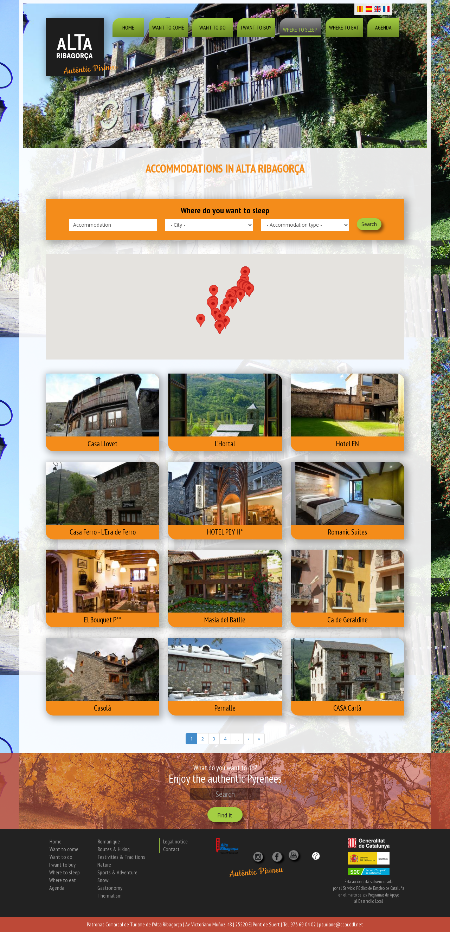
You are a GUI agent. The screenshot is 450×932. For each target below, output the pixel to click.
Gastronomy (109, 887)
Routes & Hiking (114, 849)
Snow (102, 880)
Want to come (168, 27)
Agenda (383, 27)
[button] (213, 305)
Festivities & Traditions (121, 856)
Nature (104, 864)
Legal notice (175, 841)
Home (128, 27)
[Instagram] (258, 854)
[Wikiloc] (315, 856)
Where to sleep (300, 29)
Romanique (109, 841)
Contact (171, 849)
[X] (278, 854)
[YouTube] (294, 859)
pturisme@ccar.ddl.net (341, 924)
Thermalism (109, 895)
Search (369, 224)
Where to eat (344, 27)
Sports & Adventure (117, 872)
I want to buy (256, 27)
